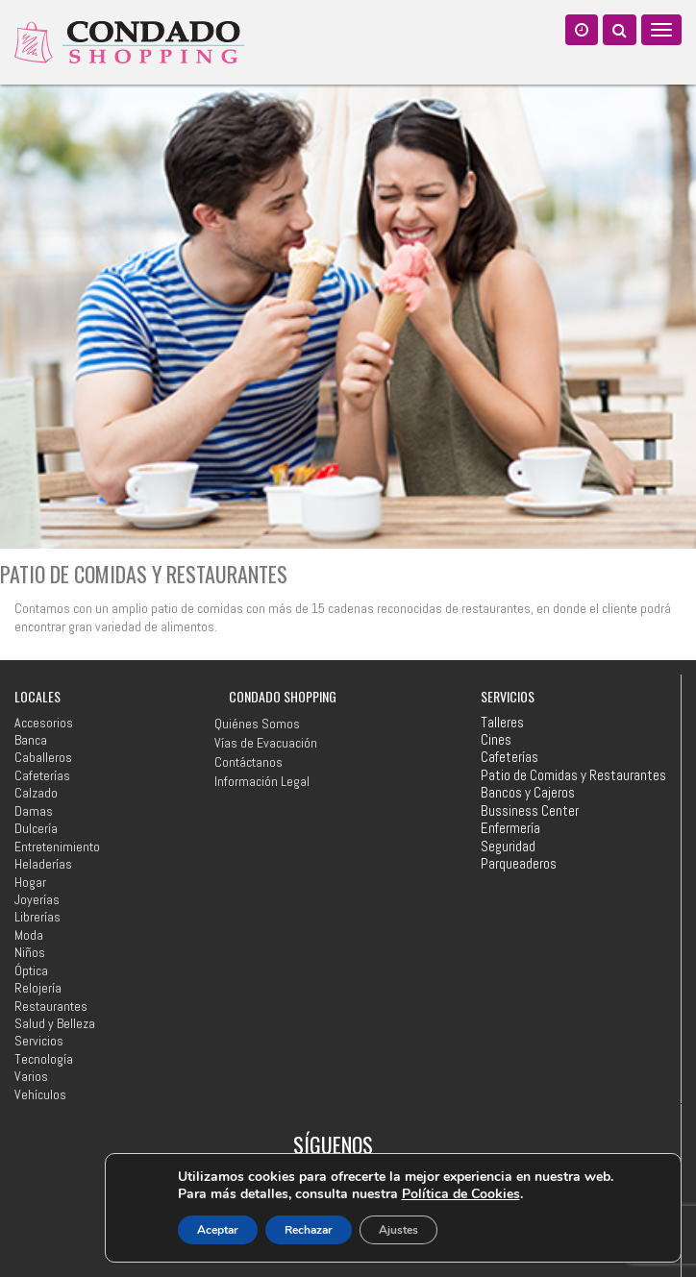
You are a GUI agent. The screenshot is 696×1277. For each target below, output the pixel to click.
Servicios (38, 1040)
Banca (30, 740)
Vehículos (40, 1094)
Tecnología (43, 1059)
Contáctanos (248, 762)
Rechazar (309, 1230)
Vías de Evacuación (265, 742)
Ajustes (398, 1230)
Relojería (38, 987)
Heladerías (43, 863)
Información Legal (262, 781)
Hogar (30, 882)
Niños (29, 952)
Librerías (37, 916)
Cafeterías (42, 775)
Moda (28, 935)
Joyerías (37, 899)
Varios (31, 1076)
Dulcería (36, 828)
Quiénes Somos (257, 723)
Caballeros (43, 757)
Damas (33, 811)
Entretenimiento (57, 846)
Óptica (31, 970)
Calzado (36, 792)
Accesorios (43, 722)
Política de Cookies (461, 1194)
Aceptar (217, 1230)
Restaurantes (50, 1006)
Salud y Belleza (54, 1023)
